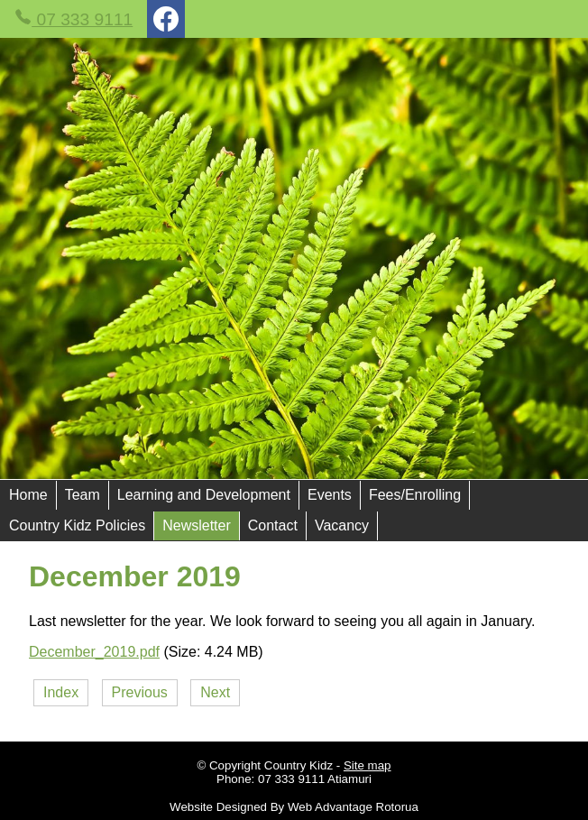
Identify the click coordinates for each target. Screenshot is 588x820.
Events (330, 494)
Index (60, 692)
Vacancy (342, 525)
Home (28, 494)
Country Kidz (298, 765)
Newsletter (196, 525)
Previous (140, 692)
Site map (367, 765)
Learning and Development (203, 494)
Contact (273, 525)
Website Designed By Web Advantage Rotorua (294, 807)
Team (82, 494)
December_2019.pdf (94, 651)
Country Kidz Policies (77, 525)
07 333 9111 (73, 18)
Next (215, 692)
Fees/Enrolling (415, 494)
